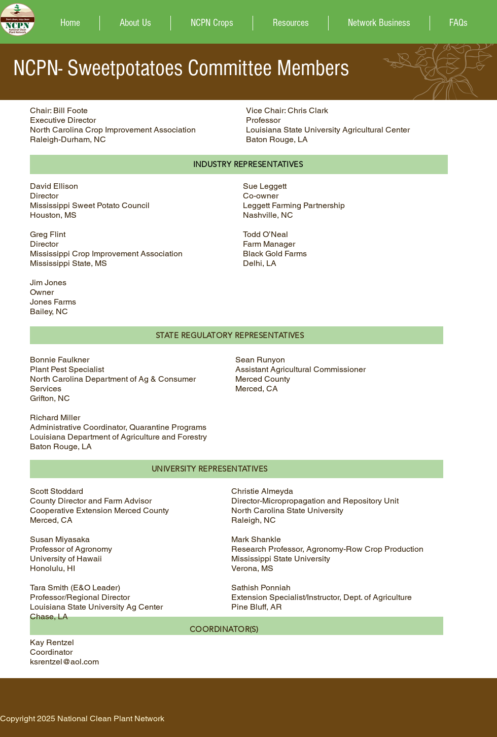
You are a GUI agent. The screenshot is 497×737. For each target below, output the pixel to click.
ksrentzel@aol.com (64, 661)
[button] (212, 23)
